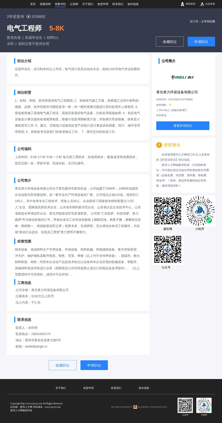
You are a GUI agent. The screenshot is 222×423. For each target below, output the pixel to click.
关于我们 (61, 388)
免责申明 (88, 388)
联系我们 (116, 388)
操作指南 (144, 388)
